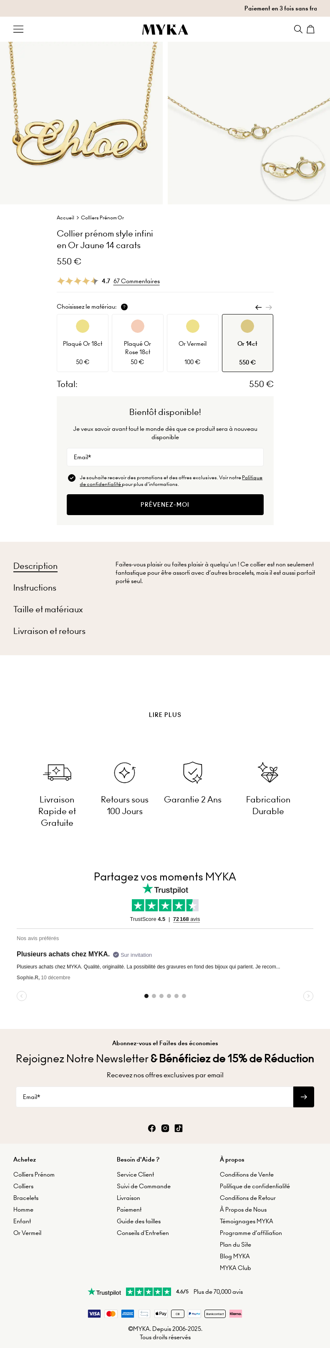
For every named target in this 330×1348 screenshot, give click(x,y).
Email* (82, 457)
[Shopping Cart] (312, 29)
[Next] (269, 307)
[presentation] (165, 694)
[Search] (298, 29)
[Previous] (259, 307)
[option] (82, 343)
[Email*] (165, 457)
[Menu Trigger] (18, 29)
